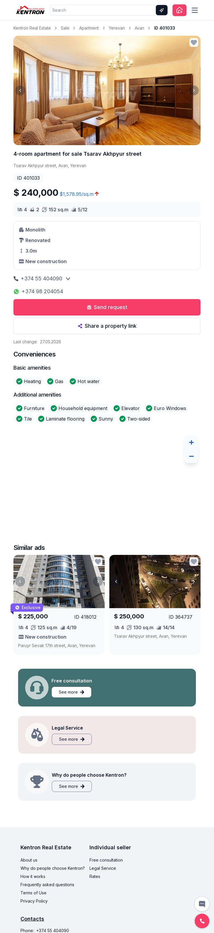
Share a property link (107, 326)
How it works (32, 876)
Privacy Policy (34, 900)
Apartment (89, 27)
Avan (139, 27)
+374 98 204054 (38, 291)
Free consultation (106, 859)
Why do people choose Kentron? (52, 868)
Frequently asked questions (47, 884)
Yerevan (117, 27)
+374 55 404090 (37, 278)
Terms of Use (33, 892)
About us (28, 859)
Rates (94, 876)
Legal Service (102, 868)
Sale (65, 27)
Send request (107, 307)
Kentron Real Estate (32, 27)
